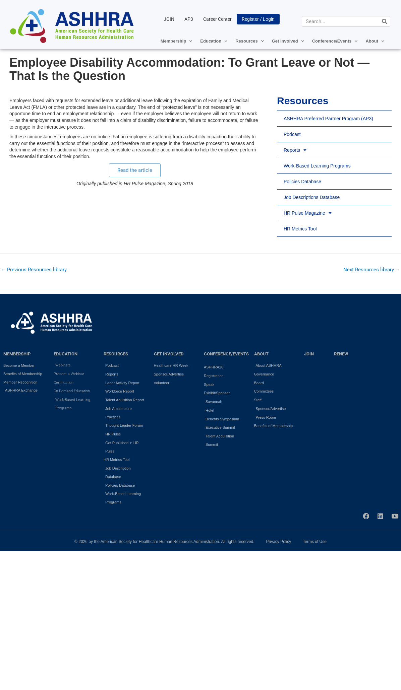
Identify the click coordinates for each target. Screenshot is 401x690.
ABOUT (261, 353)
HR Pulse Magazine (308, 213)
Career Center (217, 19)
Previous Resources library (34, 270)
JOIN (169, 19)
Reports (295, 150)
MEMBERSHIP (17, 353)
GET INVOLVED (168, 353)
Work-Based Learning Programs (317, 165)
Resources (249, 41)
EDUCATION (65, 353)
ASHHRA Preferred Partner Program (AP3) (328, 118)
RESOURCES (116, 353)
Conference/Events (335, 41)
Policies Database (302, 181)
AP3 (188, 19)
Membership (176, 41)
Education (213, 41)
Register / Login (258, 19)
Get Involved (288, 41)
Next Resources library (371, 270)
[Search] (384, 21)
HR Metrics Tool (300, 228)
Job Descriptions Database (312, 197)
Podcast (292, 134)
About (374, 41)
